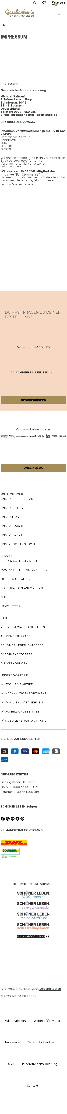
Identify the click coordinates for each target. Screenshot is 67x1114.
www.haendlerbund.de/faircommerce (27, 180)
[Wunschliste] (44, 3)
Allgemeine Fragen (17, 636)
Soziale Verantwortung (26, 720)
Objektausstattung (17, 579)
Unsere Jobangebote (18, 544)
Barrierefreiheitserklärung (39, 1064)
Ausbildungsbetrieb (22, 711)
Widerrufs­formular (47, 1020)
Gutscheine (10, 597)
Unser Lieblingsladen (19, 499)
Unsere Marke (12, 526)
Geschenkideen (33, 400)
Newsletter (11, 606)
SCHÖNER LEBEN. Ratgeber (22, 645)
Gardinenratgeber (16, 654)
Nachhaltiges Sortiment (26, 693)
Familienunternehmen (24, 702)
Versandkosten (50, 988)
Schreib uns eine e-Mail (36, 372)
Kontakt (32, 1085)
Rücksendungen (14, 663)
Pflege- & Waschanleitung (23, 627)
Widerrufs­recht (16, 1020)
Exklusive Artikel (20, 684)
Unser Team (10, 517)
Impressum (13, 1042)
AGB (11, 1064)
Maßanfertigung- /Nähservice (26, 570)
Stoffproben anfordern (22, 588)
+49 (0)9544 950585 (35, 347)
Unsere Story (12, 508)
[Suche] (35, 3)
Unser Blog (33, 467)
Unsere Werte (12, 535)
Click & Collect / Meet (19, 561)
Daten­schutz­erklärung (44, 1042)
